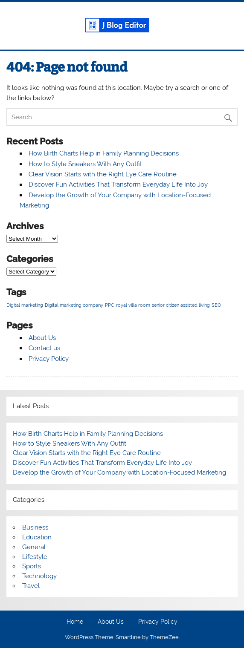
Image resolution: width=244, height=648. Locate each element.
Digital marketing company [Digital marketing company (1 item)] (74, 305)
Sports (31, 566)
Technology (39, 576)
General (34, 547)
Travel (31, 586)
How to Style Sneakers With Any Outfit (85, 164)
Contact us (44, 348)
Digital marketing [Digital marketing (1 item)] (24, 305)
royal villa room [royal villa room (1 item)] (133, 305)
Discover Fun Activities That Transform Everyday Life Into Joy (118, 184)
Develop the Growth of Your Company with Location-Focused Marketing (119, 472)
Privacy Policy (49, 359)
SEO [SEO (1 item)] (216, 305)
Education (37, 537)
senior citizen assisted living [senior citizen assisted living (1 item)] (181, 305)
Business (35, 527)
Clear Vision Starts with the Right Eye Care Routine (103, 174)
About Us (42, 338)
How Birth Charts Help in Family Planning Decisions (104, 153)
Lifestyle (34, 557)
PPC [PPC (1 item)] (109, 305)
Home (75, 622)
